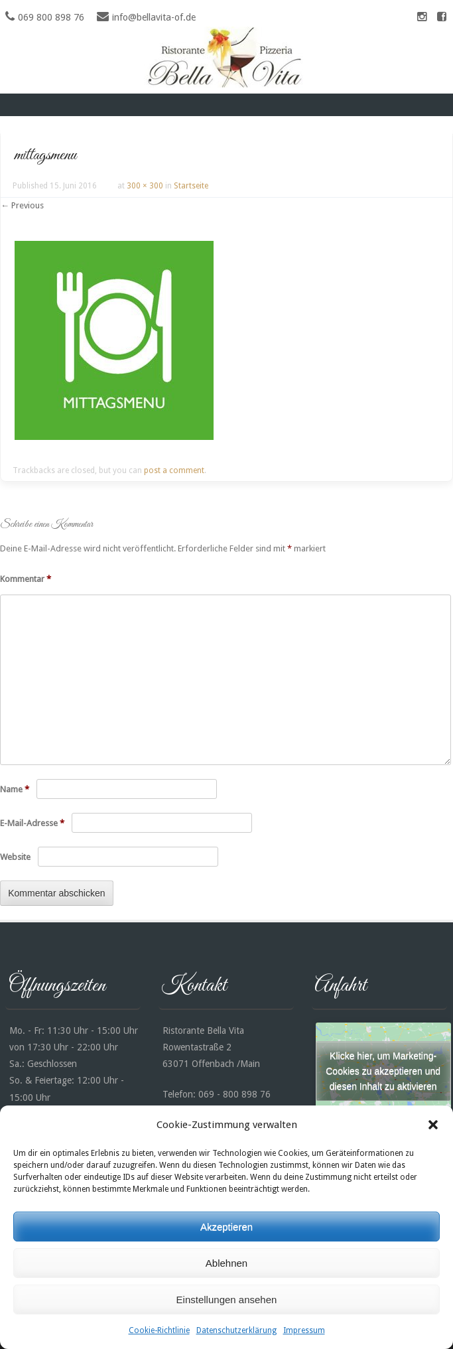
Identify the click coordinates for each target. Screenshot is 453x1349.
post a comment (174, 470)
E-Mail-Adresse (32, 823)
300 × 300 (145, 185)
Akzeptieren (226, 1226)
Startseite (191, 185)
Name (14, 789)
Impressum (304, 1330)
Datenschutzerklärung (236, 1330)
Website (15, 857)
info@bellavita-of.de (154, 17)
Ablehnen (226, 1263)
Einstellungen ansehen (226, 1299)
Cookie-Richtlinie (159, 1330)
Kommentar (25, 579)
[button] (433, 1124)
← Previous (22, 205)
